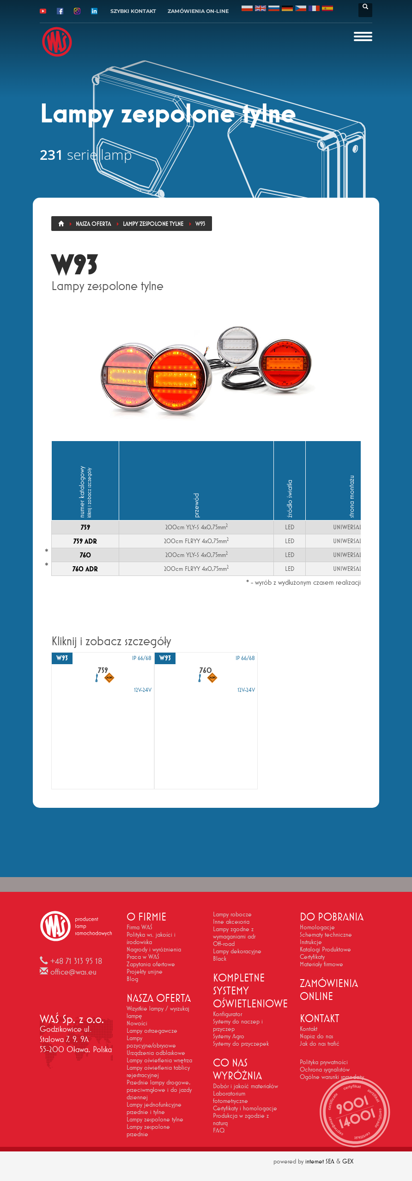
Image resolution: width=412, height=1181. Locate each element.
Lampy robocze (232, 914)
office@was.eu (73, 971)
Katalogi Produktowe (325, 949)
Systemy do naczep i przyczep (238, 1024)
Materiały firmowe (321, 964)
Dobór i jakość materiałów (245, 1086)
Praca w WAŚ (143, 956)
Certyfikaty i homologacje (245, 1108)
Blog (132, 978)
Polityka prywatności (324, 1062)
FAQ (218, 1130)
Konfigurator (227, 1013)
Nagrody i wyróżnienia (154, 949)
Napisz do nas (316, 1036)
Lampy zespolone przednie (148, 1130)
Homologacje (317, 927)
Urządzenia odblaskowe (156, 1052)
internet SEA (319, 1161)
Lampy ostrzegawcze (152, 1030)
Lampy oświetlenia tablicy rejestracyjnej (158, 1071)
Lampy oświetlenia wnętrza (159, 1060)
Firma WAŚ (139, 927)
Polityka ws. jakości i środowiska (151, 938)
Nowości (137, 1023)
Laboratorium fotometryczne (230, 1097)
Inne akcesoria (231, 921)
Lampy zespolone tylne (155, 1119)
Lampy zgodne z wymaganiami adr (234, 932)
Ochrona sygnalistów (325, 1069)
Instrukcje (311, 941)
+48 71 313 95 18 (76, 961)
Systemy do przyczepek (241, 1043)
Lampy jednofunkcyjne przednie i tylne (154, 1108)
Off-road (224, 943)
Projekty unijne (145, 971)
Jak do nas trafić (319, 1043)
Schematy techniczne (326, 934)
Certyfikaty (312, 956)
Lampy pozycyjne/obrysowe (151, 1041)
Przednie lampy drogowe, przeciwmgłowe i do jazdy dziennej (159, 1089)
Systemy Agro (228, 1036)
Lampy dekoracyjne (237, 951)
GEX (347, 1161)
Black (219, 958)
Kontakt (308, 1028)
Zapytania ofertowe (151, 964)
